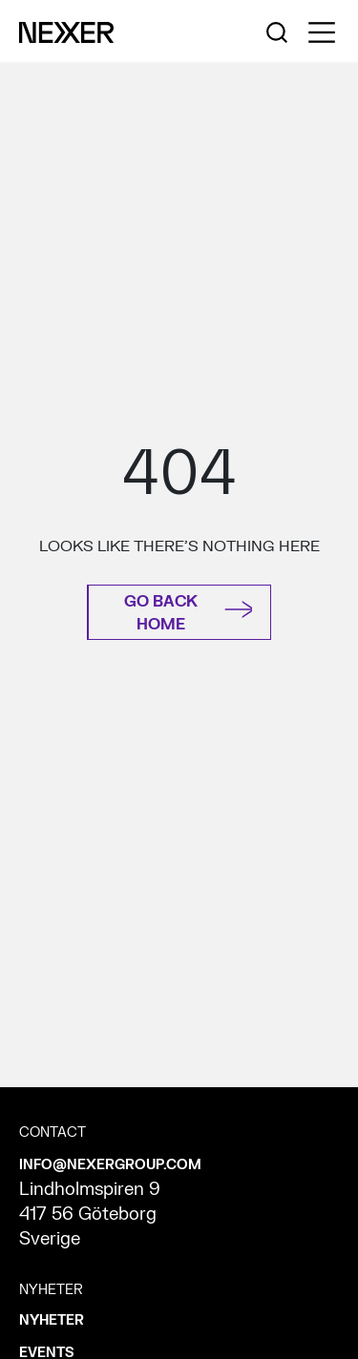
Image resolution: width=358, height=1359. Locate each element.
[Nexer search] (277, 31)
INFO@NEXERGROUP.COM (110, 1165)
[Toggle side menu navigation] (322, 32)
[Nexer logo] (66, 31)
